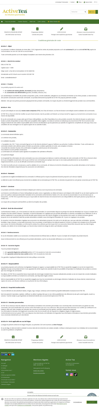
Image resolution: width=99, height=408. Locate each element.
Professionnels (5, 377)
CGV (2, 372)
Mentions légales (6, 384)
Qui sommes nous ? (6, 370)
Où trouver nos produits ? (8, 379)
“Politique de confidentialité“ (24, 405)
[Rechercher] (85, 12)
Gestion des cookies (38, 370)
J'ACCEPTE (92, 402)
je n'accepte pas (77, 402)
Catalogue (4, 365)
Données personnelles (39, 373)
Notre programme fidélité (8, 375)
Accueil (3, 363)
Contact (72, 2)
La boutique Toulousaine (8, 382)
